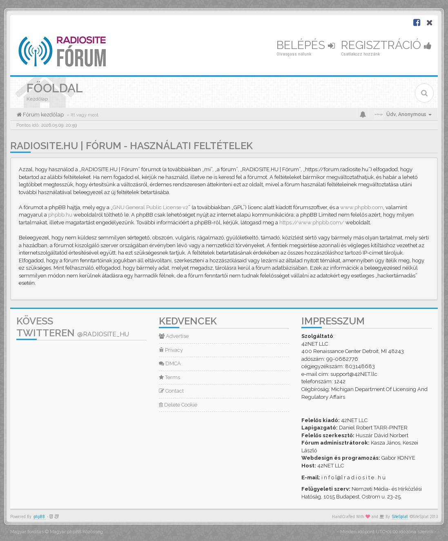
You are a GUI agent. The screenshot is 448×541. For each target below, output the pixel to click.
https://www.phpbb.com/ (311, 222)
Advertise (174, 336)
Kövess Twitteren (72, 327)
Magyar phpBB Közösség (76, 531)
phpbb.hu (60, 215)
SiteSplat (400, 516)
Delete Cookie (178, 405)
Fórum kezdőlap (43, 115)
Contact (171, 391)
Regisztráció (386, 45)
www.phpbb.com (361, 207)
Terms (169, 377)
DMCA (170, 363)
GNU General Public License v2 (150, 207)
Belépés (305, 45)
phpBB (39, 516)
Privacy (171, 350)
